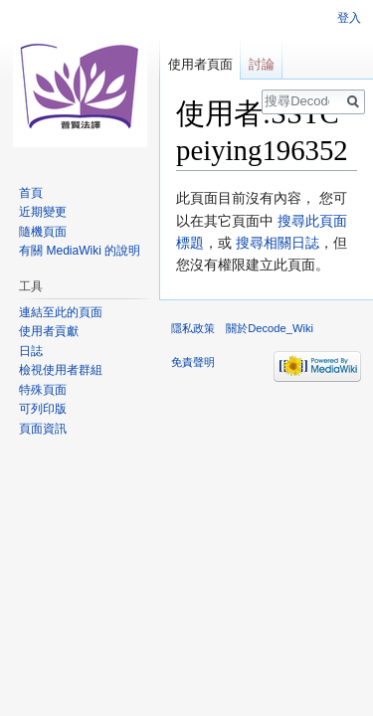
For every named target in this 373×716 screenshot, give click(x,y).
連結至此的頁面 (60, 312)
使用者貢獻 (49, 331)
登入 (349, 18)
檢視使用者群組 (60, 370)
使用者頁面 (200, 64)
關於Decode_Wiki (269, 328)
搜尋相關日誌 (277, 243)
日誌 (31, 351)
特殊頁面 (43, 390)
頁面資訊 (43, 429)
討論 (262, 64)
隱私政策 (193, 328)
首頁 (31, 193)
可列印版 (43, 409)
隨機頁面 (43, 232)
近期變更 (43, 212)
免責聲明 (193, 362)
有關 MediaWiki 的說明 (79, 251)
